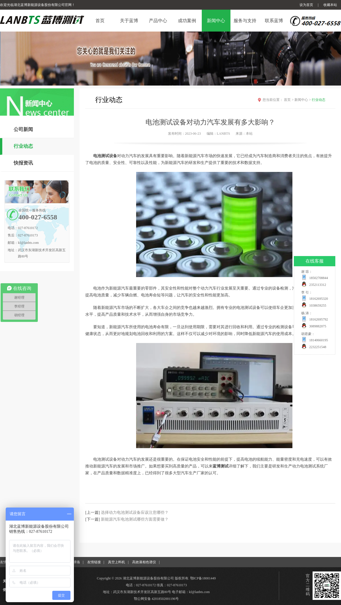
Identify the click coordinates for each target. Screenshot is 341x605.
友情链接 (94, 562)
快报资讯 (23, 163)
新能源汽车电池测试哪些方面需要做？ (135, 519)
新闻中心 (303, 100)
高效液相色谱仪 (144, 562)
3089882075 (317, 326)
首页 (289, 100)
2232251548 (317, 347)
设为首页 (306, 5)
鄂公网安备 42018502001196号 (156, 599)
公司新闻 (23, 129)
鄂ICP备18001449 (203, 578)
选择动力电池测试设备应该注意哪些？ (135, 512)
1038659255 (317, 305)
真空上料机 (116, 562)
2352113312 (317, 285)
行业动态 (23, 146)
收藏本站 (330, 5)
